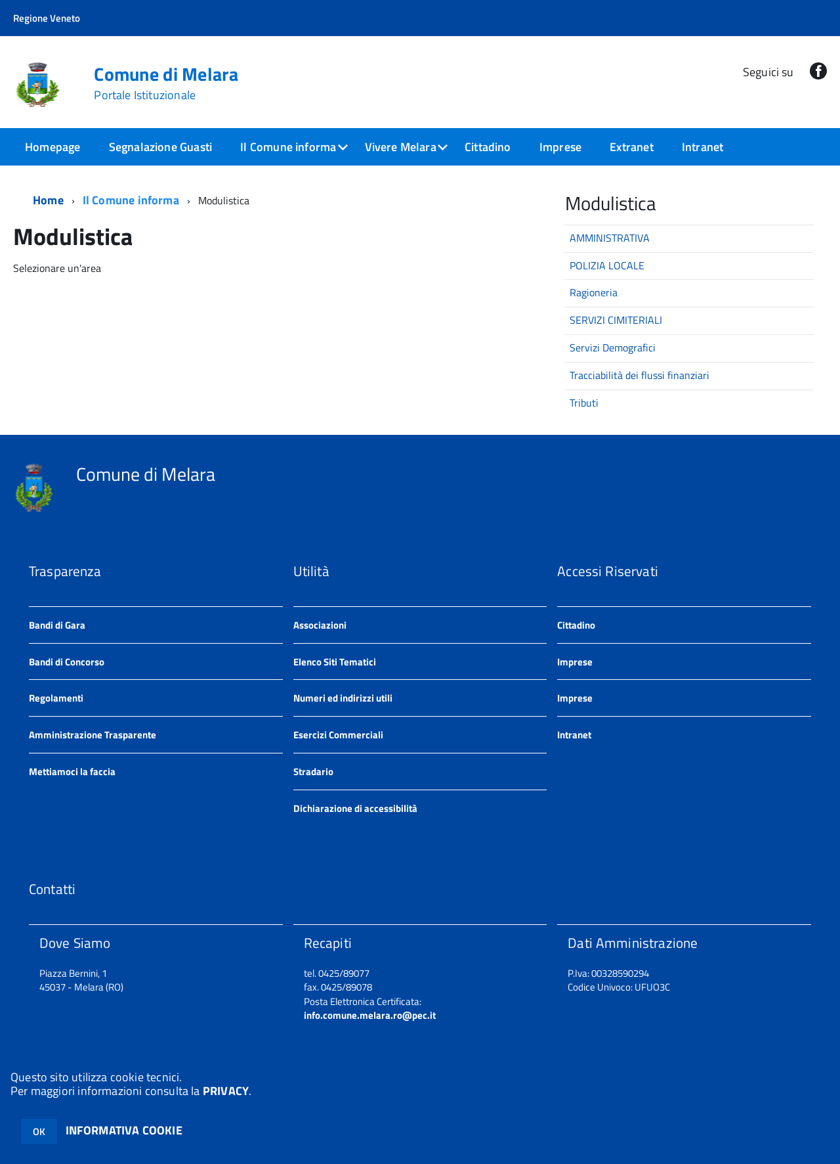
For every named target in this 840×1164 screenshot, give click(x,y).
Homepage (52, 147)
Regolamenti (56, 697)
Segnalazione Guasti (160, 147)
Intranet (702, 147)
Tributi (584, 403)
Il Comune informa (288, 147)
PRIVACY (226, 1091)
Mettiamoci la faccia (72, 771)
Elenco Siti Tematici (334, 661)
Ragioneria (594, 292)
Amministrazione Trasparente (92, 734)
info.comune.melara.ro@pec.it (370, 1015)
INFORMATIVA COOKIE (124, 1130)
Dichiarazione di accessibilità (355, 808)
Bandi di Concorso (66, 661)
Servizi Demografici (613, 347)
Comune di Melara (166, 83)
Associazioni (319, 625)
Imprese (560, 147)
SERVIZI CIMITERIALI (616, 320)
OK (39, 1131)
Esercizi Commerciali (338, 734)
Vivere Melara (400, 147)
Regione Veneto (46, 18)
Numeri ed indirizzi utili (342, 697)
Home (48, 200)
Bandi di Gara (57, 625)
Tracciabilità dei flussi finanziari (639, 375)
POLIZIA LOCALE (607, 265)
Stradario (313, 771)
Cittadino (488, 147)
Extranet (631, 147)
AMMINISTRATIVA (610, 238)
